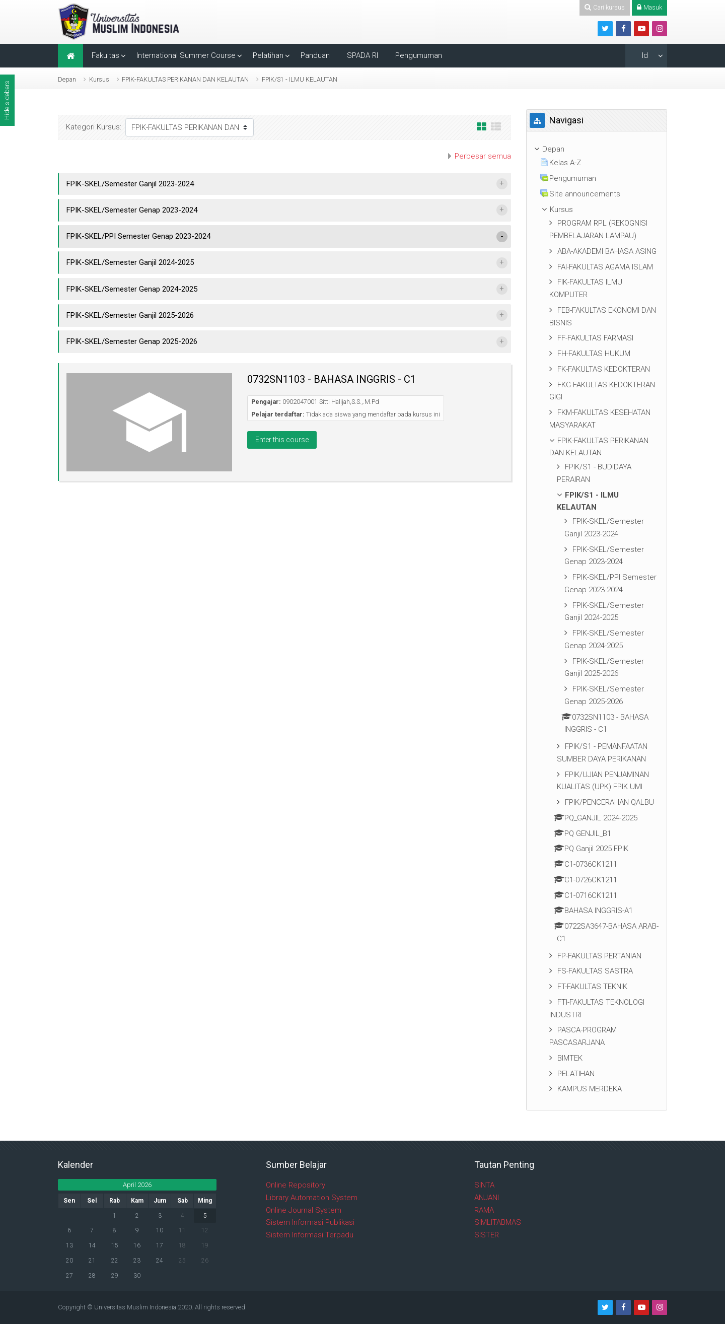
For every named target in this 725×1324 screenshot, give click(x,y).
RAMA (484, 1210)
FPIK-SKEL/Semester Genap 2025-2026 (131, 341)
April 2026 (137, 1185)
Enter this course (282, 440)
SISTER (486, 1234)
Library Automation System (311, 1197)
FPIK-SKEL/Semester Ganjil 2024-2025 (130, 262)
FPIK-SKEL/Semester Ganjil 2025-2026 (130, 315)
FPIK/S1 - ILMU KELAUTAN (299, 79)
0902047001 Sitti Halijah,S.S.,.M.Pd (330, 401)
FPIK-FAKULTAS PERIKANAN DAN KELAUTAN (185, 79)
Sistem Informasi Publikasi (310, 1222)
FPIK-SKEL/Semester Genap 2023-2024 (131, 210)
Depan (67, 79)
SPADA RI (362, 55)
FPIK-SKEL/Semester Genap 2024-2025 (131, 289)
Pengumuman (418, 55)
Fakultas (105, 55)
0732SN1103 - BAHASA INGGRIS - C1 (331, 379)
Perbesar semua (483, 156)
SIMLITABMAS (497, 1222)
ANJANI (486, 1197)
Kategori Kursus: (93, 126)
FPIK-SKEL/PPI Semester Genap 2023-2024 (138, 236)
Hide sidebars (7, 100)
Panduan (315, 55)
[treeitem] (596, 149)
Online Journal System (303, 1210)
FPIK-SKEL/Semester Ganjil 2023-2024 (130, 183)
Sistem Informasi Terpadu (309, 1234)
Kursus (99, 79)
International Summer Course (186, 55)
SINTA (484, 1185)
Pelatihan (268, 55)
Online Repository (295, 1185)
